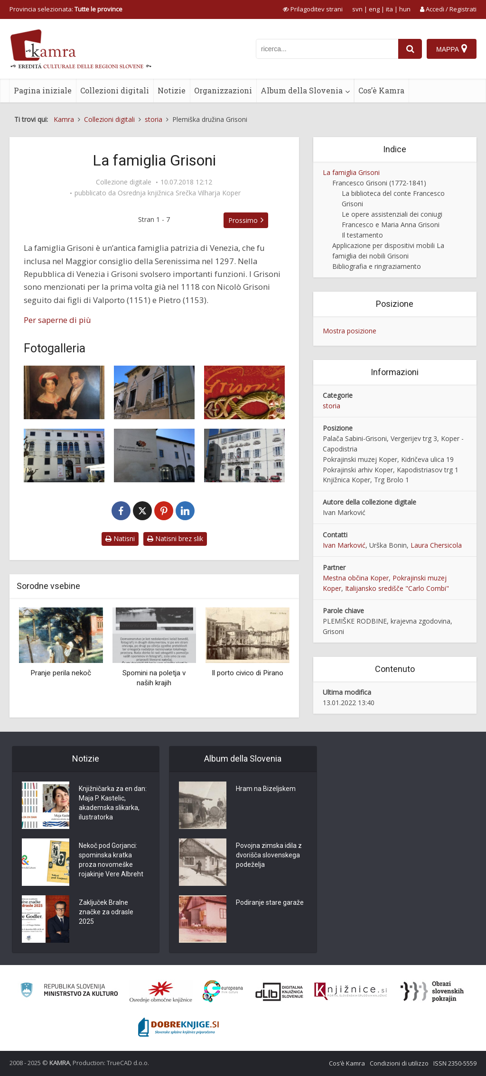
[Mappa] (452, 49)
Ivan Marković (344, 545)
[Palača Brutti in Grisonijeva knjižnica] (244, 455)
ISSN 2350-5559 (455, 1063)
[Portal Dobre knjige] (178, 1027)
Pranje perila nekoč (60, 673)
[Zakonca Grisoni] (64, 392)
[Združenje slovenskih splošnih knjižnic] (350, 991)
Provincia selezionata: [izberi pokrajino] (65, 9)
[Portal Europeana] (223, 991)
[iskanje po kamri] (327, 49)
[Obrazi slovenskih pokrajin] (432, 991)
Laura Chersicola (436, 545)
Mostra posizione (349, 330)
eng (374, 9)
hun (405, 9)
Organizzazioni (223, 90)
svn (357, 9)
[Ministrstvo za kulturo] (69, 991)
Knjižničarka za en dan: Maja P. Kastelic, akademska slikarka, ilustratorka (113, 803)
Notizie (172, 90)
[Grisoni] (244, 392)
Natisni (120, 538)
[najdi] (410, 49)
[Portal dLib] (279, 991)
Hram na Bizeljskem (266, 788)
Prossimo (243, 220)
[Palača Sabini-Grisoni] (154, 392)
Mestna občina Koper (356, 577)
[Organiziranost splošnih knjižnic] (161, 991)
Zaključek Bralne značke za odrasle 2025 (106, 912)
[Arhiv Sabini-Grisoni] (154, 455)
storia (331, 405)
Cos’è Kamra (381, 90)
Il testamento (362, 234)
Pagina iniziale (43, 90)
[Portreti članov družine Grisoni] (64, 455)
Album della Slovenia (302, 90)
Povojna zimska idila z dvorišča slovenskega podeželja (269, 855)
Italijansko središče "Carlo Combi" (397, 588)
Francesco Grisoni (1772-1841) (379, 182)
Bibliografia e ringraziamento (376, 266)
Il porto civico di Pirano (247, 673)
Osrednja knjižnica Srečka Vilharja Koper (179, 193)
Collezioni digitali (114, 90)
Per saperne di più (57, 319)
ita (389, 9)
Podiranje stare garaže (270, 902)
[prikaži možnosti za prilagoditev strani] (313, 9)
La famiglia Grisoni (351, 172)
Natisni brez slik (175, 538)
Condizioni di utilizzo (399, 1063)
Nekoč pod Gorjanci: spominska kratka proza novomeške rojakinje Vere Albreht (111, 860)
